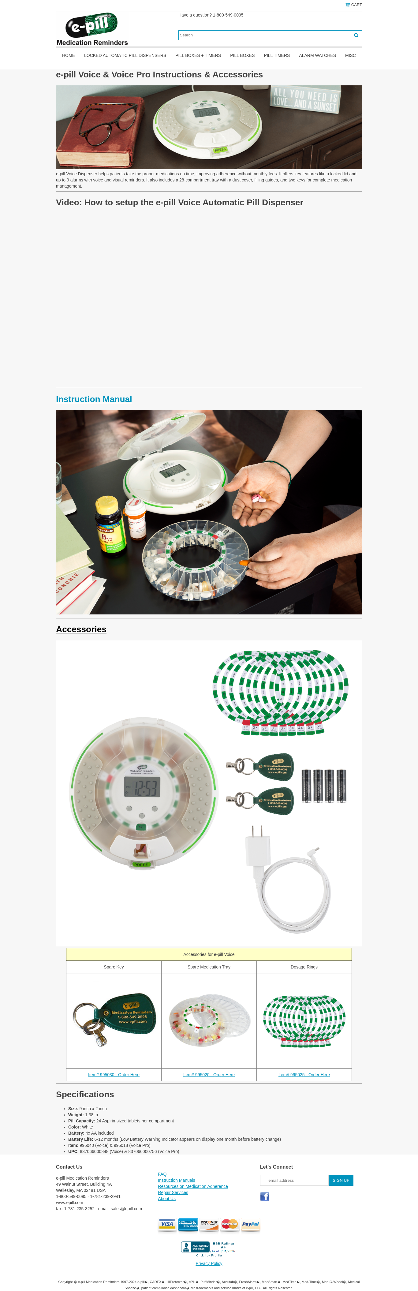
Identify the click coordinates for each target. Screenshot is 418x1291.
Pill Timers (277, 55)
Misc (350, 55)
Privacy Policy (209, 1263)
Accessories (81, 629)
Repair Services (173, 1192)
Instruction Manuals (176, 1180)
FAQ (162, 1174)
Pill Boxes (242, 55)
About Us (167, 1198)
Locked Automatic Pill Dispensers (125, 55)
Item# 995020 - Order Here (209, 1074)
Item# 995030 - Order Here (114, 1074)
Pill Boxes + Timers (198, 55)
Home (68, 55)
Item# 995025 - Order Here (304, 1074)
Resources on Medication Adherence (193, 1186)
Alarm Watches (317, 55)
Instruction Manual (94, 399)
